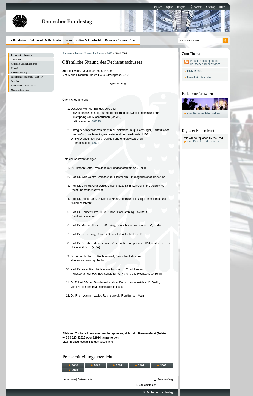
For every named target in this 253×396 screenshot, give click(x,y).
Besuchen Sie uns (116, 40)
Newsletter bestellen (199, 77)
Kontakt (197, 7)
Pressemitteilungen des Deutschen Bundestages (205, 62)
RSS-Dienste (195, 70)
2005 (73, 370)
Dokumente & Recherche (45, 40)
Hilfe (222, 7)
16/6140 (96, 121)
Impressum (69, 379)
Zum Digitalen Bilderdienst (203, 141)
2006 (161, 365)
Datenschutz (85, 379)
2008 (109, 53)
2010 (73, 365)
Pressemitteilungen (94, 53)
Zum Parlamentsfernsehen (203, 113)
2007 (139, 365)
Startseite (67, 53)
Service (134, 40)
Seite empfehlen (146, 385)
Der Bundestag (16, 40)
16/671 (95, 142)
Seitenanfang (165, 379)
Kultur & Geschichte (88, 40)
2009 (95, 365)
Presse (78, 53)
